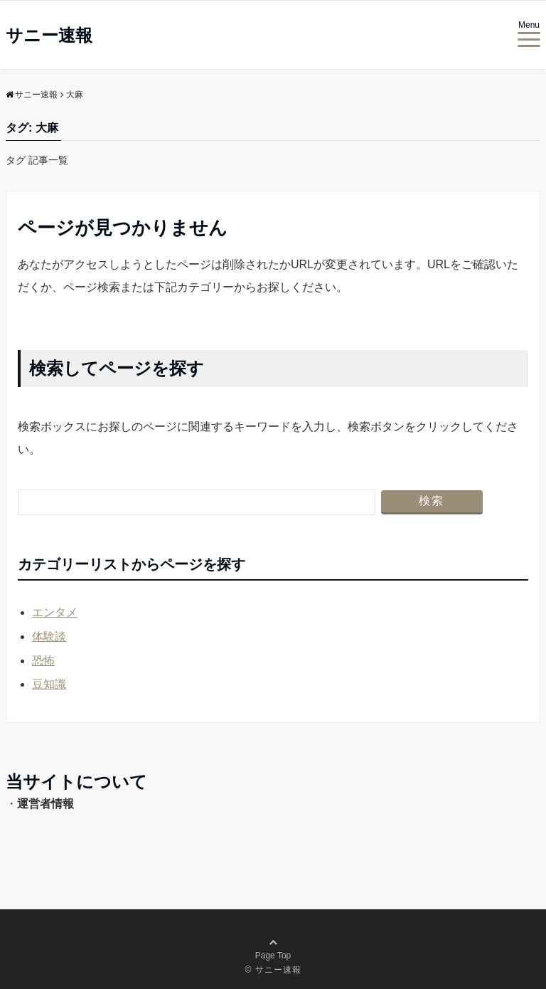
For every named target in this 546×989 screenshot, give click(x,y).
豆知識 (49, 684)
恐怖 (43, 661)
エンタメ (54, 612)
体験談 (49, 636)
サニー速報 (49, 35)
